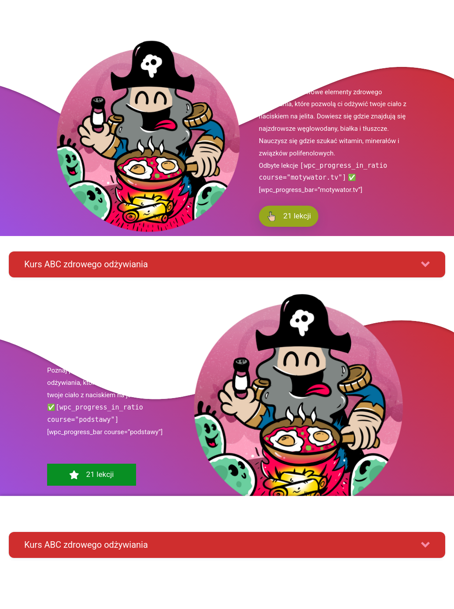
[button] (227, 264)
